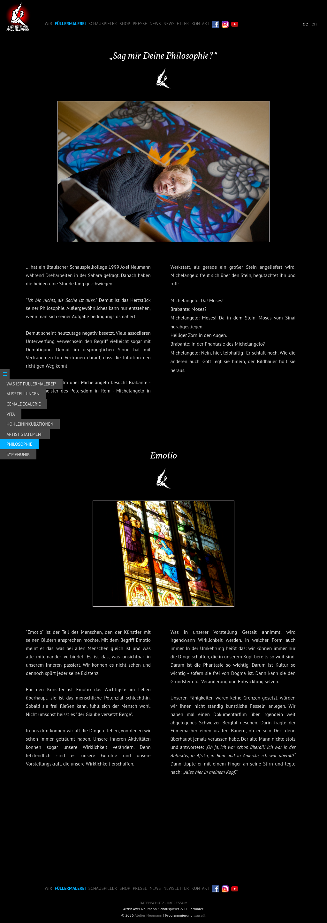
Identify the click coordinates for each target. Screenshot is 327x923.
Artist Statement (24, 434)
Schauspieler (102, 23)
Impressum (177, 902)
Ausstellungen (22, 394)
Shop (124, 23)
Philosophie (19, 444)
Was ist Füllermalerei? (31, 384)
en (314, 23)
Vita (10, 414)
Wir (48, 23)
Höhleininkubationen (29, 424)
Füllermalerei (70, 23)
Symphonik (18, 454)
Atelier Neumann (148, 915)
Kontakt (200, 23)
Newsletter (176, 23)
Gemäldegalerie (23, 404)
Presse (140, 23)
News (155, 23)
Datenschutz (152, 902)
